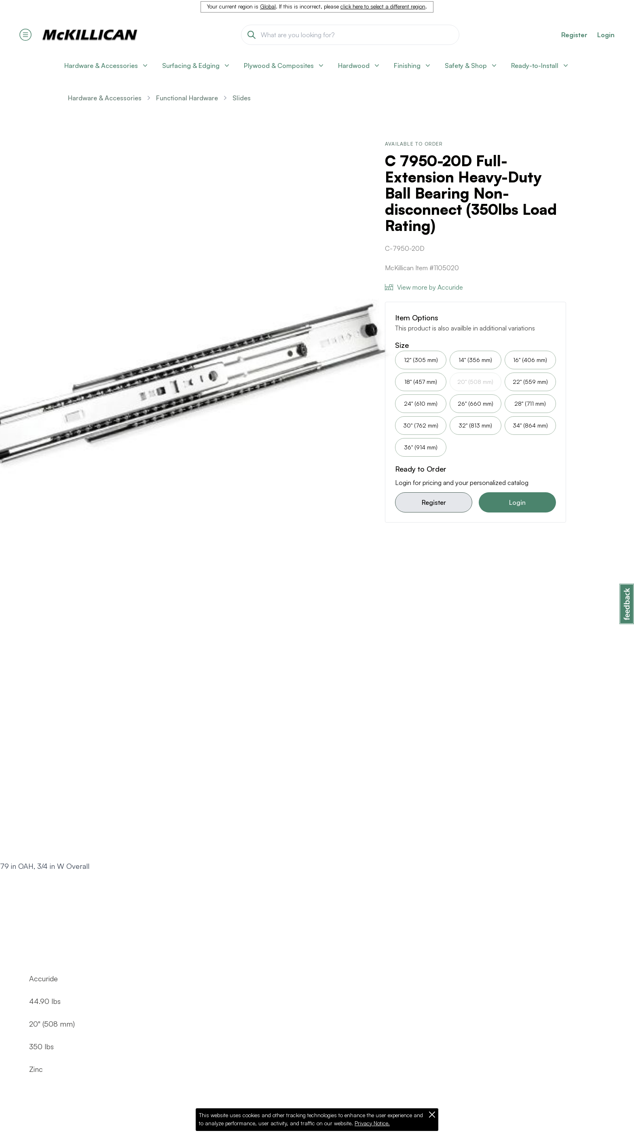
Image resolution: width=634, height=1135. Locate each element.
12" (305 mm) (421, 359)
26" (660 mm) (475, 403)
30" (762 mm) (420, 425)
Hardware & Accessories (105, 98)
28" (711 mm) (530, 403)
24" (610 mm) (420, 403)
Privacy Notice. (372, 1123)
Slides (241, 98)
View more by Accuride (424, 287)
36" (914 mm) (420, 447)
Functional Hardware (187, 98)
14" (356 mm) (475, 359)
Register (434, 502)
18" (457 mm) (420, 381)
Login (606, 35)
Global (268, 6)
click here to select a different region (382, 6)
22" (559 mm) (530, 381)
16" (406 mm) (530, 359)
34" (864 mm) (530, 425)
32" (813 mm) (475, 425)
